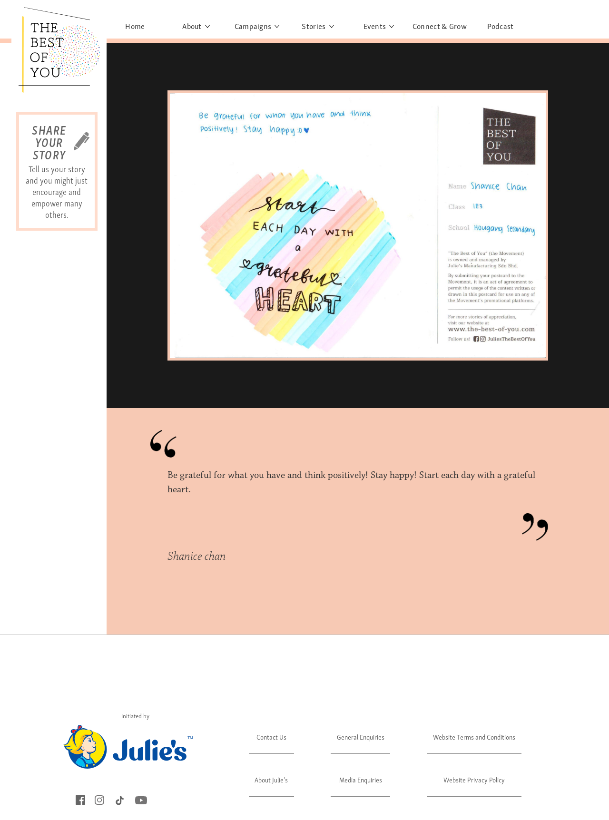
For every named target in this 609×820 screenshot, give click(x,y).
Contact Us (271, 736)
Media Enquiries (360, 779)
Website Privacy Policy (474, 779)
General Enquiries (360, 736)
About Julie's (271, 779)
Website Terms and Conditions (474, 736)
